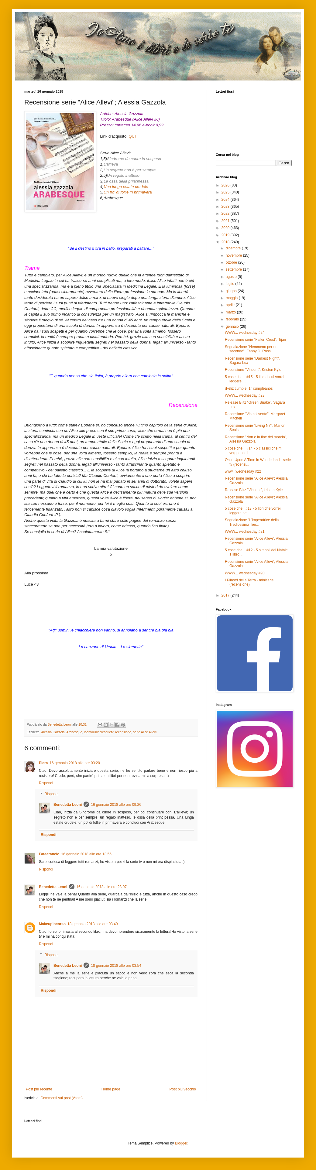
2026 (226, 185)
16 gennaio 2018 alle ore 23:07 (101, 887)
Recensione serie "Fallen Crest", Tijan (255, 339)
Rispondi (46, 783)
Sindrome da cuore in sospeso (134, 158)
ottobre (232, 262)
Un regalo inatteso (123, 175)
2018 (226, 242)
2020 (226, 228)
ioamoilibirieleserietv (98, 732)
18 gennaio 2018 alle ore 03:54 (116, 965)
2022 (226, 213)
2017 (226, 595)
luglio (230, 284)
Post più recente (39, 1089)
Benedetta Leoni (67, 804)
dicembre (234, 248)
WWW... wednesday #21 (245, 531)
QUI (132, 136)
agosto (232, 277)
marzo (231, 312)
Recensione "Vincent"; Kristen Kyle (253, 370)
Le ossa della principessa (126, 181)
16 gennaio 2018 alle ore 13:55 (86, 854)
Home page (110, 1089)
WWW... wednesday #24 (245, 332)
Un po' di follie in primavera (128, 192)
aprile (231, 305)
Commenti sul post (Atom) (61, 1098)
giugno (232, 291)
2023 (226, 206)
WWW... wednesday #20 (245, 573)
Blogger (181, 1143)
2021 (226, 221)
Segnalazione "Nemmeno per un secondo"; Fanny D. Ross (251, 349)
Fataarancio (49, 854)
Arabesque (74, 732)
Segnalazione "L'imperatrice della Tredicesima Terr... (252, 522)
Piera (43, 763)
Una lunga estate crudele (126, 186)
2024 (226, 199)
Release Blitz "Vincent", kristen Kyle (254, 490)
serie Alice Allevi (144, 732)
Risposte (51, 794)
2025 (226, 192)
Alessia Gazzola (52, 732)
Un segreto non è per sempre (130, 170)
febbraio (233, 319)
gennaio (233, 326)
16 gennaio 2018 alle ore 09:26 (116, 804)
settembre (234, 269)
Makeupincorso (52, 924)
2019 (226, 235)
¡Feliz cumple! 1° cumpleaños (249, 388)
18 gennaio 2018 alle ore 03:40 (92, 924)
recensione (123, 732)
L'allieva (111, 164)
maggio (232, 298)
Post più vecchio (183, 1089)
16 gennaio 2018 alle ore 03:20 (75, 763)
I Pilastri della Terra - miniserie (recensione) (249, 582)
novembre (234, 255)
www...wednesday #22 (243, 471)
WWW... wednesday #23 (245, 395)
